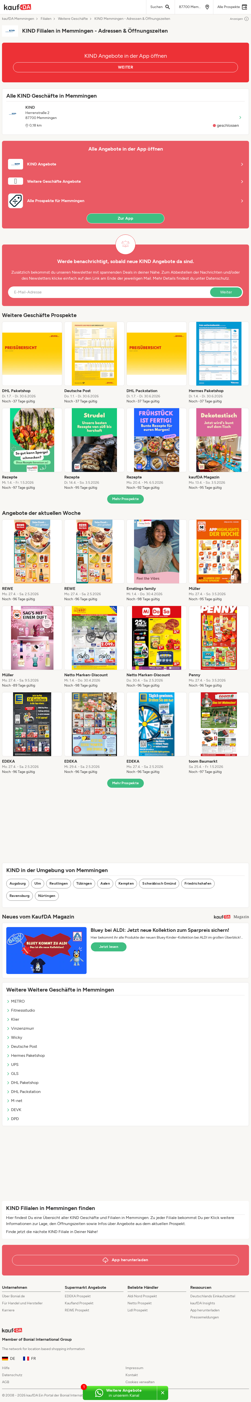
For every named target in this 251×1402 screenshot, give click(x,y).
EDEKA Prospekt (78, 1296)
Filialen (46, 19)
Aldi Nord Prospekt (142, 1296)
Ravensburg (20, 896)
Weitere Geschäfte (73, 19)
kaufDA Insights (202, 1303)
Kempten (126, 883)
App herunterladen (205, 1310)
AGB (5, 1382)
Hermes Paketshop (25, 1055)
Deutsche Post (21, 1046)
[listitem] (32, 363)
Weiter (226, 292)
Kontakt (132, 1375)
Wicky (14, 1037)
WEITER (125, 67)
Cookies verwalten (140, 1382)
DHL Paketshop (22, 1082)
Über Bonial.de (13, 1296)
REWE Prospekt (77, 1310)
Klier (12, 1019)
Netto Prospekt (140, 1303)
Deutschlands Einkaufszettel (212, 1296)
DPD (12, 1118)
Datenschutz (217, 278)
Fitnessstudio (20, 1010)
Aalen (105, 883)
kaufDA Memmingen (18, 19)
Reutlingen (58, 883)
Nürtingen (46, 896)
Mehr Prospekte (125, 499)
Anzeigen (239, 18)
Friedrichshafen (197, 883)
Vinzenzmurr (20, 1028)
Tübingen (84, 883)
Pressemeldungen (204, 1317)
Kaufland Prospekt (79, 1303)
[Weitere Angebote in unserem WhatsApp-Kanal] (120, 1393)
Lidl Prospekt (138, 1310)
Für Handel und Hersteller (22, 1303)
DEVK (13, 1109)
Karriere (8, 1310)
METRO (15, 1001)
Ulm (37, 883)
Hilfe (6, 1368)
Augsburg (18, 883)
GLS (12, 1073)
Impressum (134, 1368)
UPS (12, 1064)
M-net (14, 1100)
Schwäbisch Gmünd (159, 883)
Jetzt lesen (108, 947)
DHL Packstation (23, 1091)
